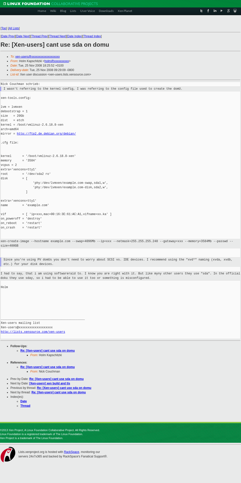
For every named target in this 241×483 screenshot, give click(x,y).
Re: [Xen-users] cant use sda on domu (47, 350)
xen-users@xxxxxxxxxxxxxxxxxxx (37, 56)
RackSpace (71, 452)
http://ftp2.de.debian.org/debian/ (46, 134)
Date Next (22, 36)
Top (3, 28)
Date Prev (7, 36)
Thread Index (92, 36)
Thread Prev (39, 36)
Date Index (74, 36)
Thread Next (57, 36)
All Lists (14, 28)
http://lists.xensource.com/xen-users (33, 332)
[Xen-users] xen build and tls (49, 383)
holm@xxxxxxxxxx (56, 61)
